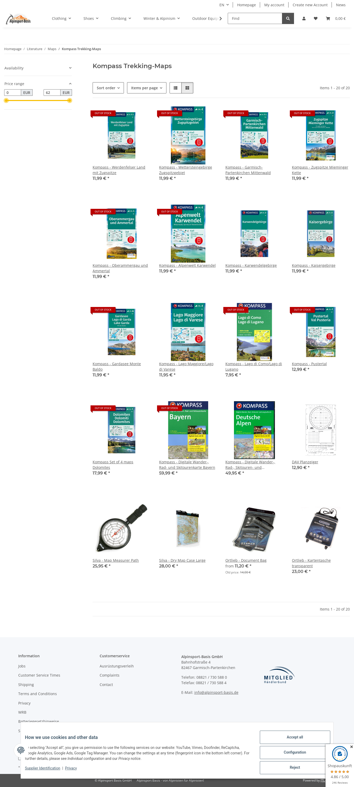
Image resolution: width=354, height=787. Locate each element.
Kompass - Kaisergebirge (313, 265)
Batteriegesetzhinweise (38, 721)
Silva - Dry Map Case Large (182, 560)
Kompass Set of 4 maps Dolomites (113, 464)
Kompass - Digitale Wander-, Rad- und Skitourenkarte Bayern (187, 464)
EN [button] (221, 4)
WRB (22, 712)
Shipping (26, 684)
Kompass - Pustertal (309, 363)
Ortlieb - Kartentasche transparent (311, 563)
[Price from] (12, 92)
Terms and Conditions (37, 693)
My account (274, 4)
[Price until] (52, 92)
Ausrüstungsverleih (117, 666)
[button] (304, 18)
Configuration (291, 755)
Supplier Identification (46, 771)
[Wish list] (316, 18)
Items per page (144, 87)
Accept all (291, 741)
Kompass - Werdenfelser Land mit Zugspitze (119, 170)
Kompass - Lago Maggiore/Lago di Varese (186, 366)
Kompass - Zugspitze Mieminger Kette (320, 170)
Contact (106, 684)
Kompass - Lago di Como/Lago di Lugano (253, 366)
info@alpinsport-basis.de (216, 692)
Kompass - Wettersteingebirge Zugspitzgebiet (185, 170)
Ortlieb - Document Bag (246, 560)
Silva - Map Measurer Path (116, 560)
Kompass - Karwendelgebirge (251, 265)
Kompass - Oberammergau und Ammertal (120, 268)
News (341, 4)
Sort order (106, 87)
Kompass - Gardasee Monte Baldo (117, 366)
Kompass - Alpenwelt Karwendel (187, 265)
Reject (291, 768)
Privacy (75, 771)
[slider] (6, 100)
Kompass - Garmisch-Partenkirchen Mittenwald (248, 170)
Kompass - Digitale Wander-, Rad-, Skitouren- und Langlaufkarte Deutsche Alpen (251, 464)
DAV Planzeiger (305, 461)
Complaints (109, 675)
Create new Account (310, 4)
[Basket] (336, 18)
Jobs (22, 666)
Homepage (246, 4)
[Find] (255, 18)
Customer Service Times (39, 675)
